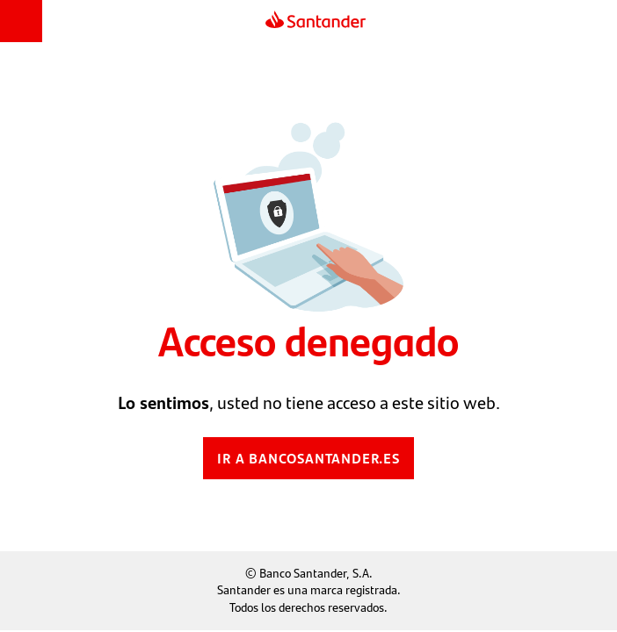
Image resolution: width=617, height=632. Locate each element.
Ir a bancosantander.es (308, 458)
